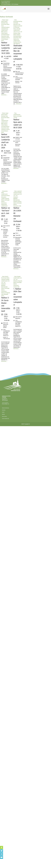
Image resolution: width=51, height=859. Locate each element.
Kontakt (3, 412)
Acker (15, 20)
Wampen (6, 39)
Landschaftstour (4, 29)
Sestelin (15, 42)
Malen (2, 31)
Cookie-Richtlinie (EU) (5, 418)
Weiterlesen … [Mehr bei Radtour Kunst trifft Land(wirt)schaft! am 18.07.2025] (4, 95)
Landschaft (19, 191)
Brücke (3, 20)
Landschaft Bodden (17, 192)
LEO (17, 31)
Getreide (18, 29)
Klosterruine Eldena (5, 24)
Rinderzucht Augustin (5, 292)
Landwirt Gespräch (5, 198)
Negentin (20, 281)
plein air (5, 31)
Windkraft (18, 43)
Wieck (2, 40)
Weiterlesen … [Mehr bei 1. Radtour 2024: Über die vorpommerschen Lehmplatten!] (16, 348)
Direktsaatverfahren (5, 195)
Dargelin (15, 26)
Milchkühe (15, 198)
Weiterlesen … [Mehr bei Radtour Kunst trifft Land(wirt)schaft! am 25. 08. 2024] (4, 183)
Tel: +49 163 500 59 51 (5, 1)
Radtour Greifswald (17, 116)
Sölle (14, 43)
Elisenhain (3, 23)
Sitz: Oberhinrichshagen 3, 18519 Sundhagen (9, 4)
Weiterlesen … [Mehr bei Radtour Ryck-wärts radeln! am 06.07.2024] (16, 168)
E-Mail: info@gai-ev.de (5, 2)
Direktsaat (17, 27)
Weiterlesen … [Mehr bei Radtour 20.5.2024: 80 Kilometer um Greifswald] (16, 268)
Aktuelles (3, 414)
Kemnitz (6, 276)
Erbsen (14, 29)
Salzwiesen (3, 37)
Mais (19, 33)
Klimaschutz (3, 197)
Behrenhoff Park (16, 24)
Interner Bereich (4, 416)
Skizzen (7, 37)
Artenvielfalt (16, 21)
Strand (2, 39)
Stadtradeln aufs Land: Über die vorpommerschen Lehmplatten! (17, 54)
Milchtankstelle (16, 200)
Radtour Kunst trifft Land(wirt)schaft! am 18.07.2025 (5, 48)
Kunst (2, 26)
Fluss (7, 23)
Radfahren (15, 201)
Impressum (3, 410)
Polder (2, 33)
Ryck (8, 36)
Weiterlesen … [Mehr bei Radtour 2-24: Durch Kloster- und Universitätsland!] (4, 361)
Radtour (15, 34)
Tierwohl (15, 117)
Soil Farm (19, 42)
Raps (20, 37)
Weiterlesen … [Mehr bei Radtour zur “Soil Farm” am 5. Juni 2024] (4, 256)
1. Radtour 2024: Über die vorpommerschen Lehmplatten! (17, 297)
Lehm (14, 31)
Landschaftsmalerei (5, 27)
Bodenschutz (5, 191)
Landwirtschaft (4, 30)
